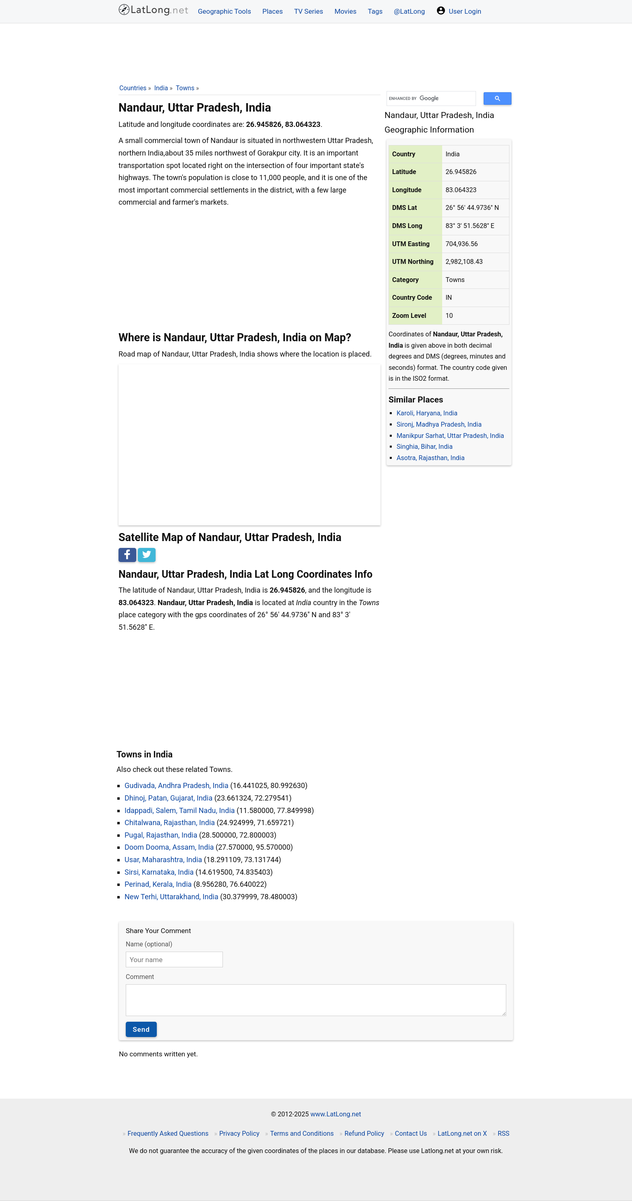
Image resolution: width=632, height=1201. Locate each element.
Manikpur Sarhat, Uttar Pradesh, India (450, 436)
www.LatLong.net (335, 1114)
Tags (375, 11)
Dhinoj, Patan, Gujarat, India (168, 798)
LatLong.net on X (462, 1133)
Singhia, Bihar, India (425, 446)
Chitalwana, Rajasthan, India (170, 822)
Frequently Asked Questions (168, 1133)
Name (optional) (149, 944)
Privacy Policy (239, 1133)
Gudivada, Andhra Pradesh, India (177, 785)
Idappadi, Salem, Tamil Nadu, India (180, 810)
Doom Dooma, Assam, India (169, 847)
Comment (140, 977)
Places (272, 11)
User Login (458, 10)
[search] (428, 98)
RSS (503, 1133)
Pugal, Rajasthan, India (161, 835)
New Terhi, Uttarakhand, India (171, 896)
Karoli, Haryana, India (427, 413)
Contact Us (411, 1133)
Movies (346, 11)
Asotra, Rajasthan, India (431, 458)
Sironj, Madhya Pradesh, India (439, 424)
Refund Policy (365, 1133)
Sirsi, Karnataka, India (159, 872)
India (161, 88)
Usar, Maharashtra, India (163, 859)
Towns (185, 88)
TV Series (308, 11)
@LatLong (409, 11)
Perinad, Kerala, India (158, 884)
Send (141, 1029)
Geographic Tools (224, 11)
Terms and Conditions (302, 1133)
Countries (132, 88)
